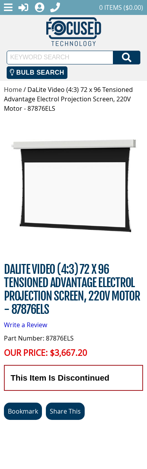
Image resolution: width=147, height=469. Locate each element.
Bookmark (23, 411)
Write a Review (25, 325)
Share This (65, 411)
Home (13, 89)
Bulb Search (37, 72)
